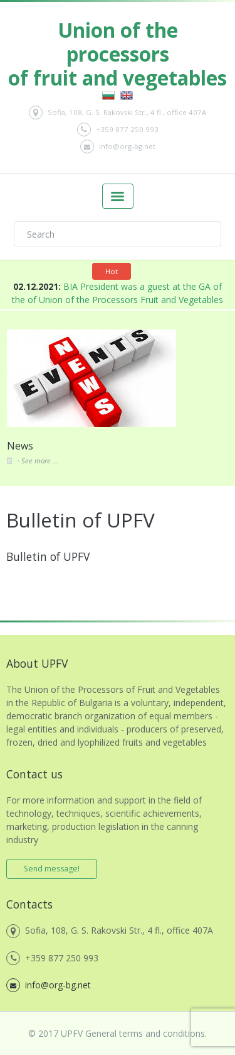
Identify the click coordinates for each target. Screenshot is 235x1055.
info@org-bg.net (117, 146)
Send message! (52, 868)
